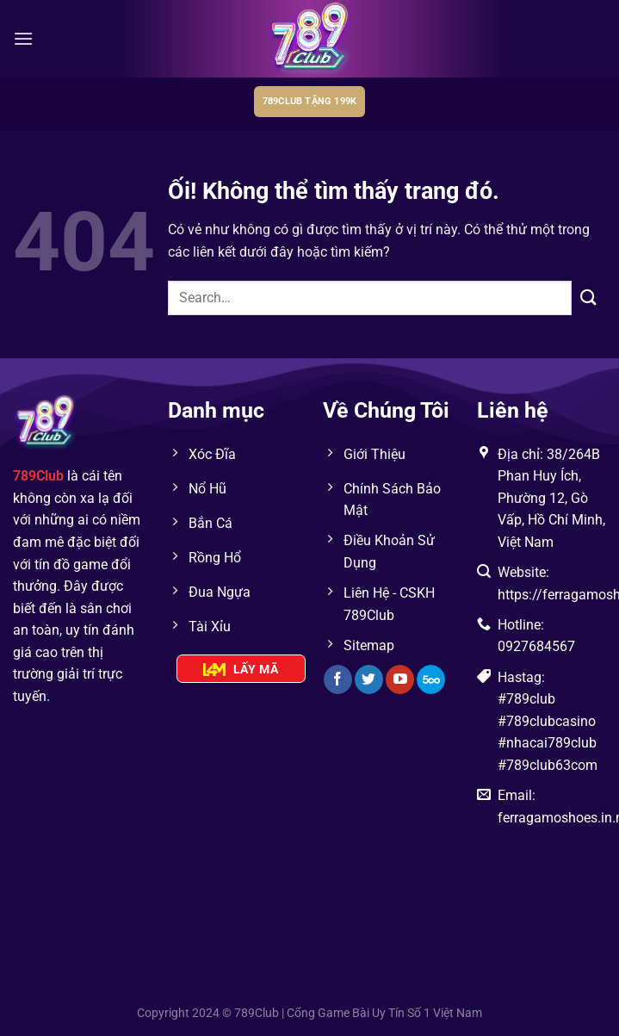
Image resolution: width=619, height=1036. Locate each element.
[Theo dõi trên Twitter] (369, 679)
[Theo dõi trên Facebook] (338, 679)
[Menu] (23, 38)
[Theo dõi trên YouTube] (400, 679)
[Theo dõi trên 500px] (431, 679)
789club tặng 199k (310, 101)
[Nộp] (589, 297)
